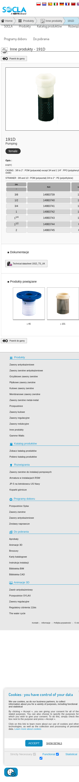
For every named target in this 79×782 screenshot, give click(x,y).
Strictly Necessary (20, 754)
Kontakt (35, 623)
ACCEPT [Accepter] (32, 743)
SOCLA (8, 26)
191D (70, 20)
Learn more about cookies (26, 729)
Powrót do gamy (17, 58)
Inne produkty (51, 21)
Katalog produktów (49, 26)
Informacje (46, 623)
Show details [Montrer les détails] (53, 743)
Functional (47, 754)
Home (9, 20)
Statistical (70, 754)
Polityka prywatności (62, 623)
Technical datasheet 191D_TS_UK (29, 263)
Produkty (25, 26)
